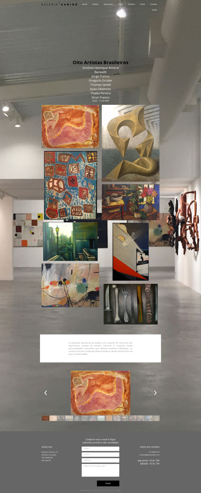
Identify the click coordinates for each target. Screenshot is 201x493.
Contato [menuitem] (153, 4)
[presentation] (46, 392)
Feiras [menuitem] (120, 4)
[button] (45, 418)
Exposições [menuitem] (108, 4)
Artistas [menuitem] (95, 4)
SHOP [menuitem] (154, 10)
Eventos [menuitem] (131, 4)
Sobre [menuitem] (142, 4)
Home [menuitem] (84, 4)
